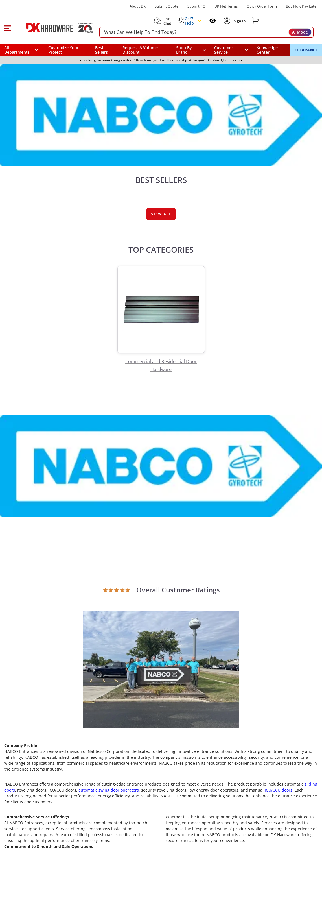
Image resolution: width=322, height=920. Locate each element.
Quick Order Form (262, 6)
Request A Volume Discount (140, 50)
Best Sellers (101, 50)
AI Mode (300, 32)
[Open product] (161, 669)
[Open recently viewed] (212, 20)
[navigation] (231, 50)
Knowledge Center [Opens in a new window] (267, 50)
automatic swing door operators (108, 790)
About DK (138, 6)
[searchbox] (206, 32)
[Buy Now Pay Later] (302, 6)
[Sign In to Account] (239, 21)
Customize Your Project (63, 50)
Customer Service (223, 49)
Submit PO (196, 6)
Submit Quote (166, 6)
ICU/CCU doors (278, 790)
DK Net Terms (226, 6)
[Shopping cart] (255, 21)
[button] (7, 27)
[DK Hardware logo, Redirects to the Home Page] (53, 27)
